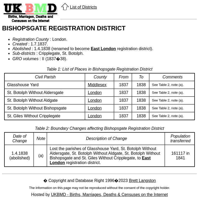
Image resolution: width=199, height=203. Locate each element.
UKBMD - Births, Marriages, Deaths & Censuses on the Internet (109, 194)
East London (103, 48)
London (95, 92)
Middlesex (97, 85)
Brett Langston (142, 180)
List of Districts (83, 7)
